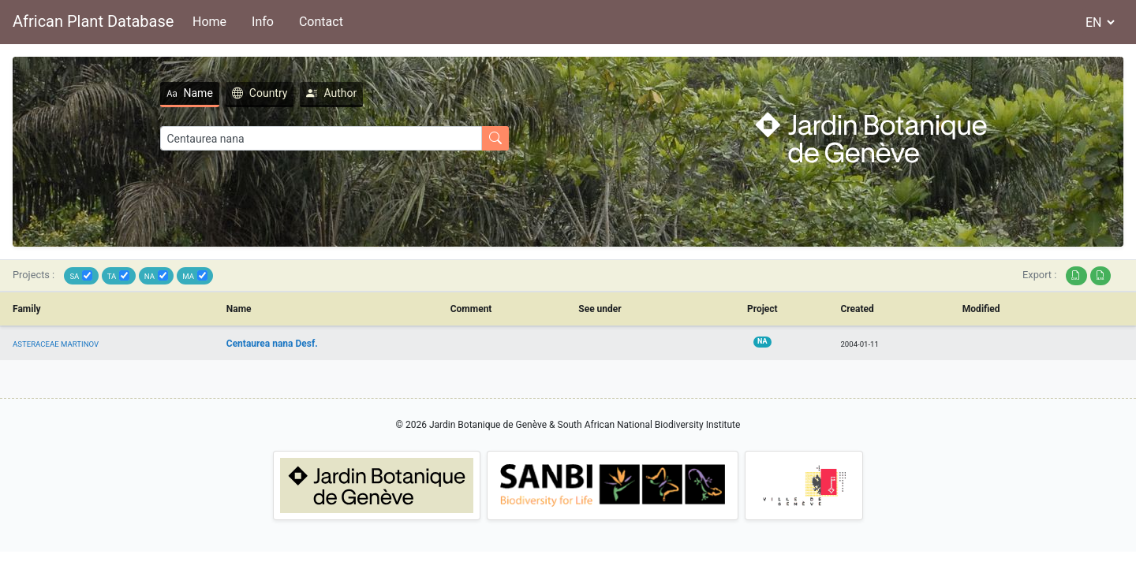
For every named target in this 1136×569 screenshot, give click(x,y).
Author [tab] (331, 93)
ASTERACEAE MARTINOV (56, 344)
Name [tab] (189, 93)
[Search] (321, 138)
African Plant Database (93, 21)
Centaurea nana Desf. (272, 343)
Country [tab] (260, 93)
